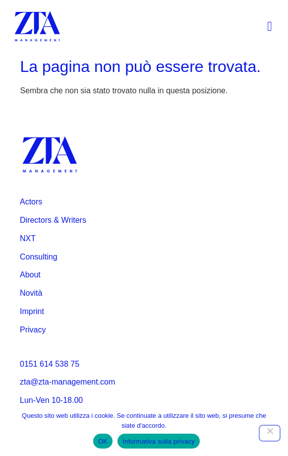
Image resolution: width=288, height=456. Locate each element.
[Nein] (270, 433)
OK (103, 441)
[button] (270, 26)
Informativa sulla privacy (158, 441)
